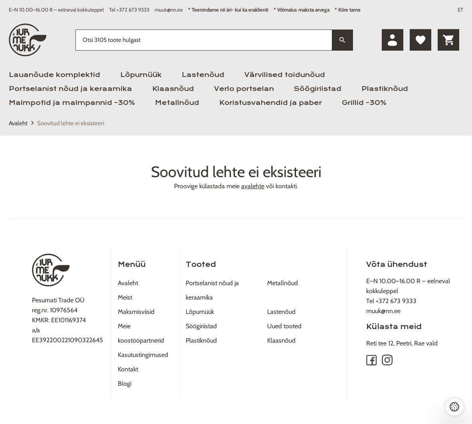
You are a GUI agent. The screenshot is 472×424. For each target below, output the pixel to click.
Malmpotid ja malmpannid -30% (72, 102)
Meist (125, 297)
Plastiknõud (384, 89)
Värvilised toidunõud (284, 75)
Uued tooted (284, 326)
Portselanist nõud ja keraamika (70, 89)
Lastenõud (203, 75)
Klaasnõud (173, 89)
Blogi (124, 383)
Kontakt (128, 369)
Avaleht (18, 123)
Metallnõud (177, 102)
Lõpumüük (141, 75)
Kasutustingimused (143, 355)
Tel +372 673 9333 (129, 9)
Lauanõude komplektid (54, 75)
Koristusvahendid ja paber (270, 102)
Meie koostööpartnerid (141, 333)
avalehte (252, 186)
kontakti (286, 186)
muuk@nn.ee (169, 9)
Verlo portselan (244, 89)
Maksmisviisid (136, 312)
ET (460, 9)
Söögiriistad (317, 89)
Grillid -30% (364, 102)
